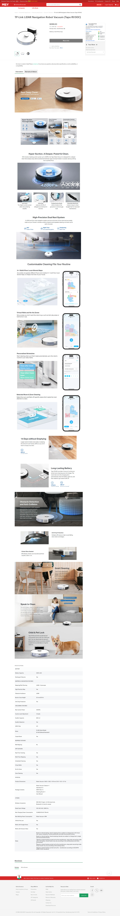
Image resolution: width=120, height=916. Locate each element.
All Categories (34, 897)
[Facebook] (92, 892)
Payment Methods (50, 894)
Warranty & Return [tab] (31, 72)
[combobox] (64, 4)
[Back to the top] (109, 873)
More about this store (90, 40)
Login (106, 4)
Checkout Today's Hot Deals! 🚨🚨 (10, 1)
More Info (66, 40)
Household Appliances (25, 12)
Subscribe (83, 895)
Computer (21, 8)
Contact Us (48, 902)
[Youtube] (101, 892)
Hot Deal (33, 892)
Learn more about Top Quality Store (93, 29)
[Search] (80, 5)
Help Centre (49, 892)
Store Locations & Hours (22, 889)
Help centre (92, 878)
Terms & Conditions (93, 912)
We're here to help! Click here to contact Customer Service (38, 878)
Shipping (48, 900)
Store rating (88, 31)
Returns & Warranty (50, 897)
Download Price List (51, 905)
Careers (18, 892)
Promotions (91, 1)
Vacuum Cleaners (48, 12)
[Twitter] (97, 892)
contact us (35, 64)
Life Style (35, 8)
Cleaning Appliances (37, 12)
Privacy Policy (101, 912)
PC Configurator (99, 1)
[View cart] (115, 4)
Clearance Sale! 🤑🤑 (25, 1)
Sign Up (111, 4)
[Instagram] (92, 896)
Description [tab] (19, 72)
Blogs (113, 1)
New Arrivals (34, 894)
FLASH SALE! (34, 1)
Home (16, 12)
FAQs (47, 889)
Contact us (102, 878)
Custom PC (108, 1)
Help (117, 1)
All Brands (33, 900)
